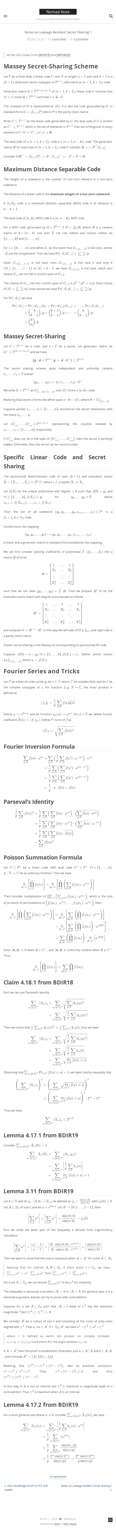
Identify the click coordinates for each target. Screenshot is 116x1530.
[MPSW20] (63, 55)
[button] (5, 16)
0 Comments (81, 39)
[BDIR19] (44, 55)
